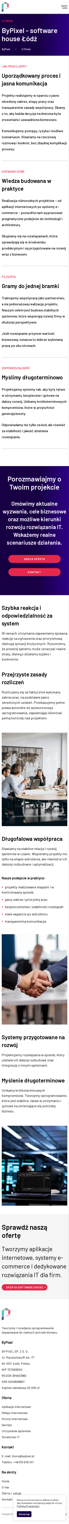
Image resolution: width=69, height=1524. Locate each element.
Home (5, 1481)
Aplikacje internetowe (16, 1407)
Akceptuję (24, 1514)
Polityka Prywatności (13, 1514)
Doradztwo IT (11, 1437)
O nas (5, 1487)
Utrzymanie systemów (16, 1431)
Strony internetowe (15, 1419)
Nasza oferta (34, 559)
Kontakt (34, 572)
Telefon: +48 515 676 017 (18, 1462)
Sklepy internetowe (14, 1413)
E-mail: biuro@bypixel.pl (18, 1456)
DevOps (7, 1425)
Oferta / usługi (11, 1493)
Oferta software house (24, 1287)
